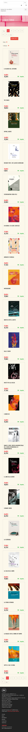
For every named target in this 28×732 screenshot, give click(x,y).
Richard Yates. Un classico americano (13, 163)
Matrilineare (7, 288)
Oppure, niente (8, 131)
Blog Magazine (4, 717)
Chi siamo (3, 714)
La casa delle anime (9, 571)
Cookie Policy (4, 722)
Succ (11, 35)
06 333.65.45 (4, 727)
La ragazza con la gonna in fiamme (13, 634)
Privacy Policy (4, 721)
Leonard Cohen (8, 508)
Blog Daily (3, 719)
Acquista (20, 76)
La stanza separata (9, 602)
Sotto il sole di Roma (9, 665)
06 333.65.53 (9, 727)
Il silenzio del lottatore (10, 69)
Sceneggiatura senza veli (10, 194)
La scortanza (7, 539)
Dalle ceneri (7, 351)
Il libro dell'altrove (9, 477)
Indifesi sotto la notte (10, 320)
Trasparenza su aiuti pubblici (6, 707)
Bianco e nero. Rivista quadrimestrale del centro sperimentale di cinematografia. (14, 447)
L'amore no (7, 414)
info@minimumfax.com (8, 728)
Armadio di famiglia (9, 257)
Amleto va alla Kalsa (9, 383)
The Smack (6, 100)
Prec (4, 31)
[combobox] (13, 2)
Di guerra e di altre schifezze (12, 226)
